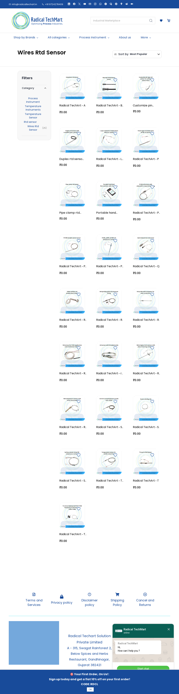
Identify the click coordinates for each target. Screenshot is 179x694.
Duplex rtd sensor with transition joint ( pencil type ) (71, 159)
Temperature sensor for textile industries (121, 481)
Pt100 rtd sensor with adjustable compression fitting (158, 213)
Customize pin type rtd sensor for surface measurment (143, 105)
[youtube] (85, 4)
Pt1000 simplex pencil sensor (85, 266)
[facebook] (74, 4)
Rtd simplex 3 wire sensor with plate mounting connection (158, 373)
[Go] (150, 20)
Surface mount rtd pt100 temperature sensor (85, 481)
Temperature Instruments (33, 107)
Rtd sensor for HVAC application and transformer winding (85, 373)
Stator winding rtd (158, 427)
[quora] (111, 4)
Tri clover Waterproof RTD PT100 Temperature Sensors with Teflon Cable (85, 534)
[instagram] (95, 4)
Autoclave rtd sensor (84, 105)
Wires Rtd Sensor (33, 128)
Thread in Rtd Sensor (158, 481)
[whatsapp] (100, 4)
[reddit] (127, 4)
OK (90, 689)
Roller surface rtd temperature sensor (85, 320)
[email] (90, 4)
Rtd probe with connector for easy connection (158, 320)
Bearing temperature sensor (121, 105)
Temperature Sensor (33, 115)
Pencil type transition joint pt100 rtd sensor (158, 159)
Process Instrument (33, 100)
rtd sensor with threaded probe (121, 373)
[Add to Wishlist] (78, 80)
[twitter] (79, 4)
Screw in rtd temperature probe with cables (121, 427)
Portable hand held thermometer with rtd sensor (106, 213)
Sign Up (166, 4)
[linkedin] (69, 4)
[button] (161, 20)
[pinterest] (116, 4)
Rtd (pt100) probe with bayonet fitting (121, 320)
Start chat (143, 668)
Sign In (154, 4)
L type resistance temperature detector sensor (121, 159)
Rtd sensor (30, 122)
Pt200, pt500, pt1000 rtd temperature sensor (121, 266)
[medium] (132, 4)
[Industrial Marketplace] (119, 20)
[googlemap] (121, 4)
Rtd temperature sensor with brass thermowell (85, 427)
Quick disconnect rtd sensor (158, 266)
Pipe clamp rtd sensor (69, 213)
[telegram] (106, 4)
